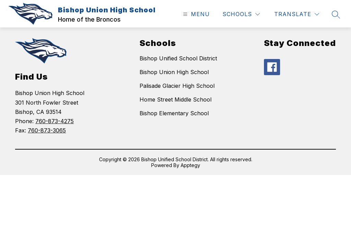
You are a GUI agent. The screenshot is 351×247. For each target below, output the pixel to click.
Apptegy (190, 165)
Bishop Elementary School (174, 113)
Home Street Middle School (175, 99)
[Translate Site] (297, 14)
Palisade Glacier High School (177, 85)
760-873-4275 (54, 121)
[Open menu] (195, 14)
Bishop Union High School (174, 72)
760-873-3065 (47, 130)
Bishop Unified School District (178, 58)
